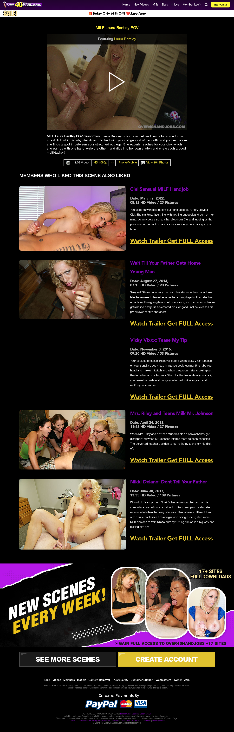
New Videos (141, 5)
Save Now (138, 13)
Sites (165, 5)
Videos (56, 680)
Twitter (178, 680)
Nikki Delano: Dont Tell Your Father (168, 482)
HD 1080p (100, 162)
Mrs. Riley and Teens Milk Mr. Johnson (171, 413)
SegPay (135, 714)
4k (112, 162)
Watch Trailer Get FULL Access (171, 241)
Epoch (142, 714)
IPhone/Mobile (127, 162)
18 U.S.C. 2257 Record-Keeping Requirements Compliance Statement (100, 720)
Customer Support (142, 680)
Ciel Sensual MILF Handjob (159, 189)
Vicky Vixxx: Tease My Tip (158, 340)
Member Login (192, 5)
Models (81, 680)
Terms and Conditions (141, 720)
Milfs (155, 5)
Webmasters (163, 680)
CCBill (148, 714)
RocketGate (125, 714)
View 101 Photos (157, 162)
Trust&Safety (120, 680)
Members (69, 680)
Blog (47, 680)
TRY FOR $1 (220, 4)
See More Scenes (68, 659)
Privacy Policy (158, 720)
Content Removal (99, 680)
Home (126, 5)
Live (175, 5)
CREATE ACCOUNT (166, 659)
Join (187, 680)
